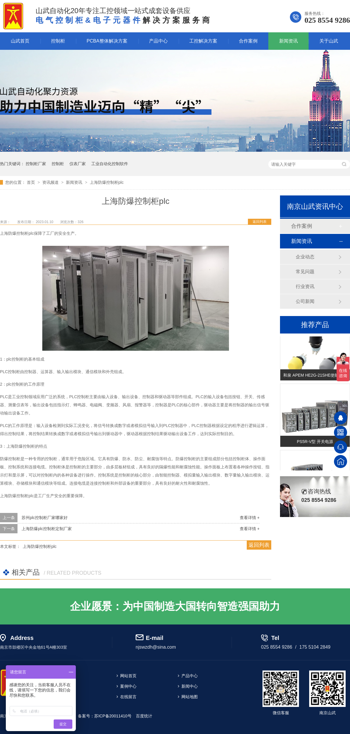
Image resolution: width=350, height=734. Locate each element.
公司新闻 (305, 301)
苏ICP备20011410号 (113, 716)
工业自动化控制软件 (109, 163)
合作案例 (248, 40)
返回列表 (260, 222)
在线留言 (128, 696)
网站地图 (189, 696)
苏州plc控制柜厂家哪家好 (45, 517)
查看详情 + (250, 517)
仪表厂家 (77, 163)
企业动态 (305, 256)
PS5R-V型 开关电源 (315, 442)
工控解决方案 (203, 40)
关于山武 (328, 40)
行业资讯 (305, 286)
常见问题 (305, 271)
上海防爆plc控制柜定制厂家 (47, 528)
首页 (31, 182)
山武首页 (20, 40)
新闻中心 (189, 686)
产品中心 (158, 40)
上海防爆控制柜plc (107, 182)
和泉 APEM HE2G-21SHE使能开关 (315, 375)
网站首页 (128, 675)
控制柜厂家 (36, 163)
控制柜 (58, 40)
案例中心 (128, 686)
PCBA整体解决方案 (107, 40)
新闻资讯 (288, 40)
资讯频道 (51, 182)
